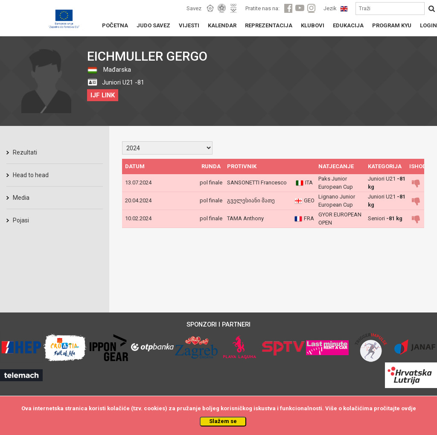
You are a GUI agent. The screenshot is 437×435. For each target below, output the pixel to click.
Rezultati (25, 152)
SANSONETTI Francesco (257, 182)
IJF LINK (102, 95)
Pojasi (21, 220)
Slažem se (223, 421)
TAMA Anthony (245, 218)
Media (21, 197)
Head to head (31, 175)
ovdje (408, 408)
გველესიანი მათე (251, 200)
